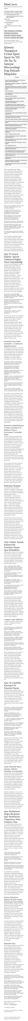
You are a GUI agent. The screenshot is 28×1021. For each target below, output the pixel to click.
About (17, 14)
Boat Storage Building (9, 11)
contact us (11, 17)
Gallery (6, 25)
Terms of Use (14, 25)
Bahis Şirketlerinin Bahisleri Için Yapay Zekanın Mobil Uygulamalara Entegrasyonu (16, 125)
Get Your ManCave (8, 22)
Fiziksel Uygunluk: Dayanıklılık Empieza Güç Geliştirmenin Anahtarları (15, 128)
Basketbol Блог (8, 110)
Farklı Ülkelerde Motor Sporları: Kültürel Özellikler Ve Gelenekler (14, 102)
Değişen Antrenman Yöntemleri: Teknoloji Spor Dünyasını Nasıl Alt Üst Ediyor (16, 161)
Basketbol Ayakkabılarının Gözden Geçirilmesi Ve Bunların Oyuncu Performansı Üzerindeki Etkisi (16, 87)
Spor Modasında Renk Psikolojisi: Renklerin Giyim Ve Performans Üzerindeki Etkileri (15, 151)
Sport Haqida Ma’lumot (10, 145)
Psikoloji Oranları (9, 90)
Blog (9, 25)
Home (11, 12)
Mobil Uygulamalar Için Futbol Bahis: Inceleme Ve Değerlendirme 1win (16, 140)
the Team (21, 16)
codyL (5, 1003)
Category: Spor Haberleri (11, 96)
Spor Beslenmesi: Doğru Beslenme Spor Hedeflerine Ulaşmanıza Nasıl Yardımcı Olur (15, 105)
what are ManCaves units (12, 16)
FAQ (7, 17)
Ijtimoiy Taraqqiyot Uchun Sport (12, 134)
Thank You (8, 24)
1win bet (20, 291)
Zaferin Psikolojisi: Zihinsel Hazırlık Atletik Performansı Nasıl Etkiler (15, 108)
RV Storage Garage (11, 14)
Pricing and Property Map (12, 20)
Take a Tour (7, 19)
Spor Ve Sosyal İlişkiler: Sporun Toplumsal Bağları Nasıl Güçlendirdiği (15, 81)
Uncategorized (13, 1004)
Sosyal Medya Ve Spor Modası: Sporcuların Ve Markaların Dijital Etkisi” (16, 148)
